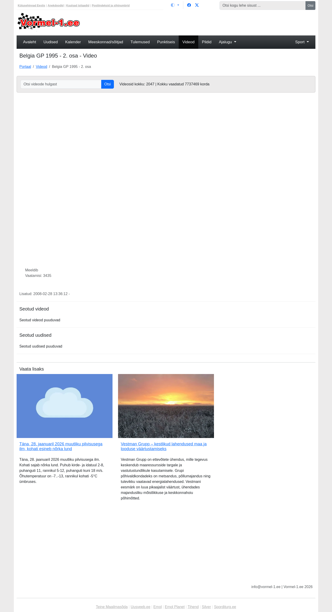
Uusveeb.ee (140, 607)
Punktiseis (166, 42)
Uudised (50, 42)
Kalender (73, 42)
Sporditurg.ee (225, 607)
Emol (157, 607)
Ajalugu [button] (226, 42)
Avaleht (29, 42)
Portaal (25, 67)
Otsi (310, 5)
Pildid (207, 42)
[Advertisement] (204, 22)
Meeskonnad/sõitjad (105, 42)
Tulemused (140, 42)
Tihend (193, 607)
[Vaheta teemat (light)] (175, 5)
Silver (206, 607)
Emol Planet (175, 607)
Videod (188, 42)
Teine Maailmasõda (112, 607)
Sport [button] (300, 42)
